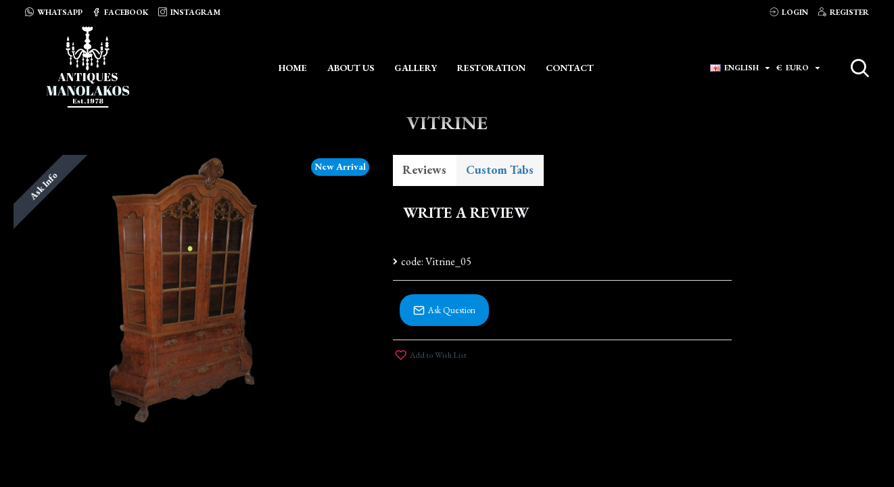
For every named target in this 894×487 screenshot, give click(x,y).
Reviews (425, 170)
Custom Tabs (501, 170)
